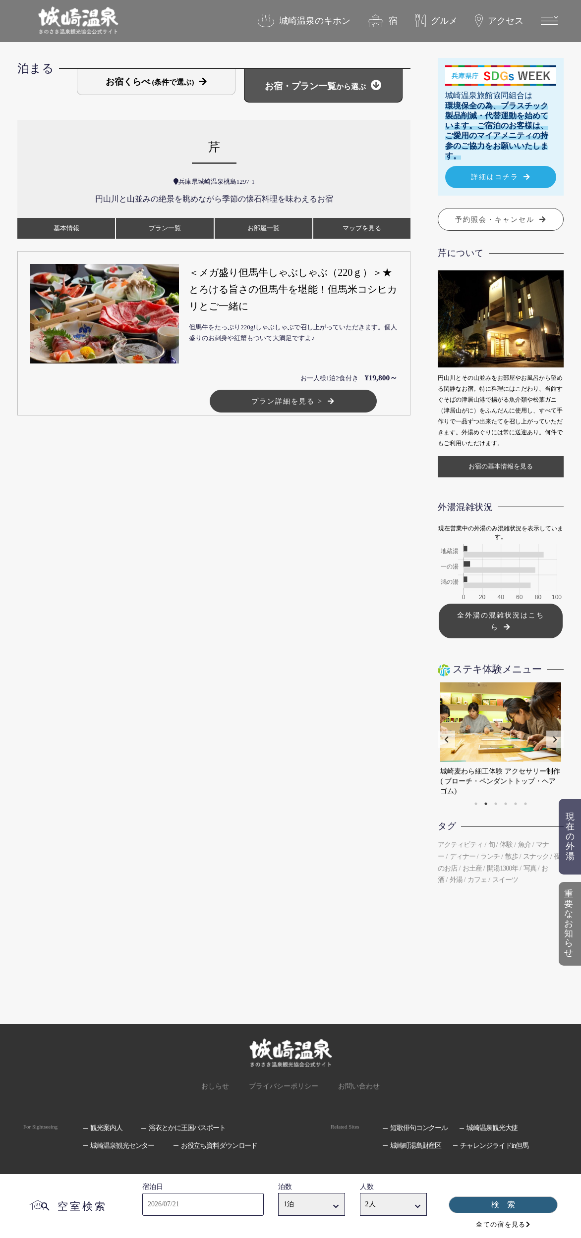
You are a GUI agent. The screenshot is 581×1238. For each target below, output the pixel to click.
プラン (165, 228)
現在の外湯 (570, 836)
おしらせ (215, 1086)
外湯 (456, 879)
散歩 (511, 856)
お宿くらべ (150, 82)
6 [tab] (525, 804)
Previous (446, 739)
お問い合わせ (359, 1086)
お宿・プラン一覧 (315, 86)
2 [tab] (486, 804)
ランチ (490, 856)
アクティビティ (460, 844)
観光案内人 (106, 1128)
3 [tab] (496, 804)
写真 (529, 868)
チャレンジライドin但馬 (494, 1145)
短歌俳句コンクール (419, 1128)
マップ (362, 228)
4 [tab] (506, 804)
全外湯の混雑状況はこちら (500, 621)
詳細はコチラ (495, 177)
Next (555, 739)
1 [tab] (476, 804)
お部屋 (263, 228)
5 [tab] (516, 804)
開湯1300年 (502, 868)
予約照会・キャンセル (494, 219)
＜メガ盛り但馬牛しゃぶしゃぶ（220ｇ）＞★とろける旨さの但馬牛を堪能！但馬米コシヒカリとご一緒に (293, 289)
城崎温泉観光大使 (492, 1128)
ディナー (462, 856)
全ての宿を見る (500, 1224)
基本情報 (66, 228)
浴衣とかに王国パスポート (187, 1128)
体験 (506, 844)
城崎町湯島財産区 (415, 1145)
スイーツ (505, 879)
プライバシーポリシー (283, 1086)
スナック (536, 856)
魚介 (524, 844)
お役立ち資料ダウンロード (219, 1145)
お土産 (472, 868)
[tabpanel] (498, 739)
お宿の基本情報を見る (500, 466)
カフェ (477, 879)
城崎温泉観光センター (122, 1145)
